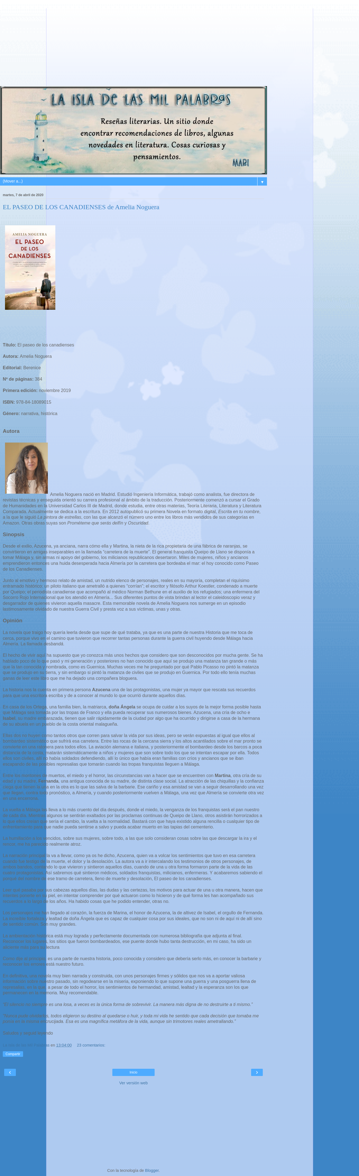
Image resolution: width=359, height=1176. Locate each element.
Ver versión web (133, 1083)
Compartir (13, 1054)
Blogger (152, 1170)
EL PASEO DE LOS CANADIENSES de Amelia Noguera (81, 207)
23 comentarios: (91, 1045)
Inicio (133, 1072)
